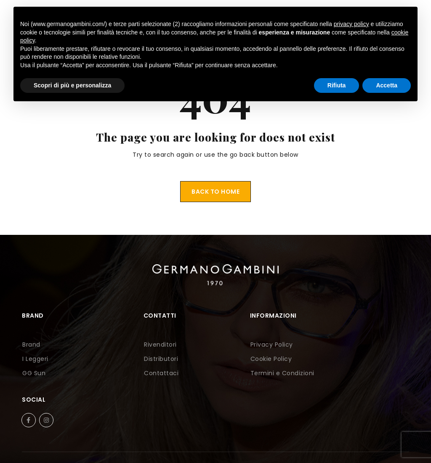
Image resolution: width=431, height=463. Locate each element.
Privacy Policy (241, 344)
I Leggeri (35, 359)
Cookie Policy (240, 359)
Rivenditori (137, 344)
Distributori (138, 359)
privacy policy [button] (351, 24)
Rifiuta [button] (336, 85)
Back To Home (215, 191)
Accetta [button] (386, 85)
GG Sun (33, 373)
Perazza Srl (252, 445)
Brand (31, 344)
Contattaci (138, 373)
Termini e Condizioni (252, 373)
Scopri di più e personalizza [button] (72, 85)
